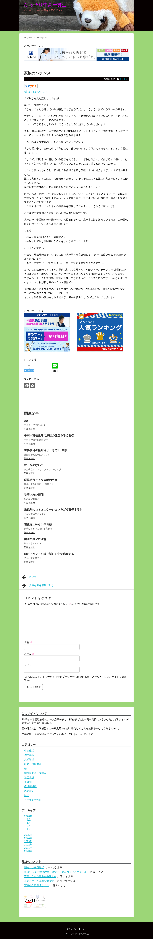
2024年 (28, 838)
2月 (29, 826)
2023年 (28, 841)
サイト (27, 665)
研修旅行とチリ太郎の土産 (40, 479)
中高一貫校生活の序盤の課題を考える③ (49, 435)
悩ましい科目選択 (34, 867)
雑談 (26, 795)
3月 (29, 822)
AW (26, 420)
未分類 (28, 782)
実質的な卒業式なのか (36, 885)
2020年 (28, 851)
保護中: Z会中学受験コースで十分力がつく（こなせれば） (56, 872)
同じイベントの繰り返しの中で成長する (49, 554)
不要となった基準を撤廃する (40, 876)
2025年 (28, 835)
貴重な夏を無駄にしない (39, 585)
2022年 (28, 844)
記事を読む (29, 429)
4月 (29, 819)
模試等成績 (30, 786)
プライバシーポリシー (76, 929)
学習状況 (29, 777)
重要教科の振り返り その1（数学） (47, 450)
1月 (29, 829)
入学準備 (29, 759)
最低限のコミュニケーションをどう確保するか (53, 509)
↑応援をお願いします (36, 91)
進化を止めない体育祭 (38, 524)
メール (29, 653)
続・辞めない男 (33, 465)
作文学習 (29, 755)
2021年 (28, 848)
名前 (28, 642)
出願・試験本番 (32, 764)
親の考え (29, 791)
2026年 (28, 816)
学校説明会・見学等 (35, 773)
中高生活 (124, 79)
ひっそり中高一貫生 (45, 4)
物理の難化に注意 (35, 539)
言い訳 (29, 577)
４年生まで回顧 (32, 800)
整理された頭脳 (33, 494)
